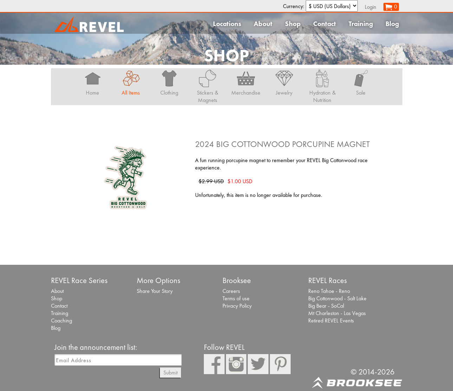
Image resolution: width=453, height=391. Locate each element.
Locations (227, 23)
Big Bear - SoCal (326, 305)
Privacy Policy (237, 305)
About (263, 23)
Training (361, 23)
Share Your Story (155, 291)
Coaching (61, 320)
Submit (170, 372)
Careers (231, 291)
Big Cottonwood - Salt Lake (337, 298)
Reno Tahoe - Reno (329, 291)
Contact (324, 23)
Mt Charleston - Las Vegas (337, 313)
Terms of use (236, 298)
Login (370, 7)
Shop (292, 23)
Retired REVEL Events (331, 320)
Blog (392, 23)
